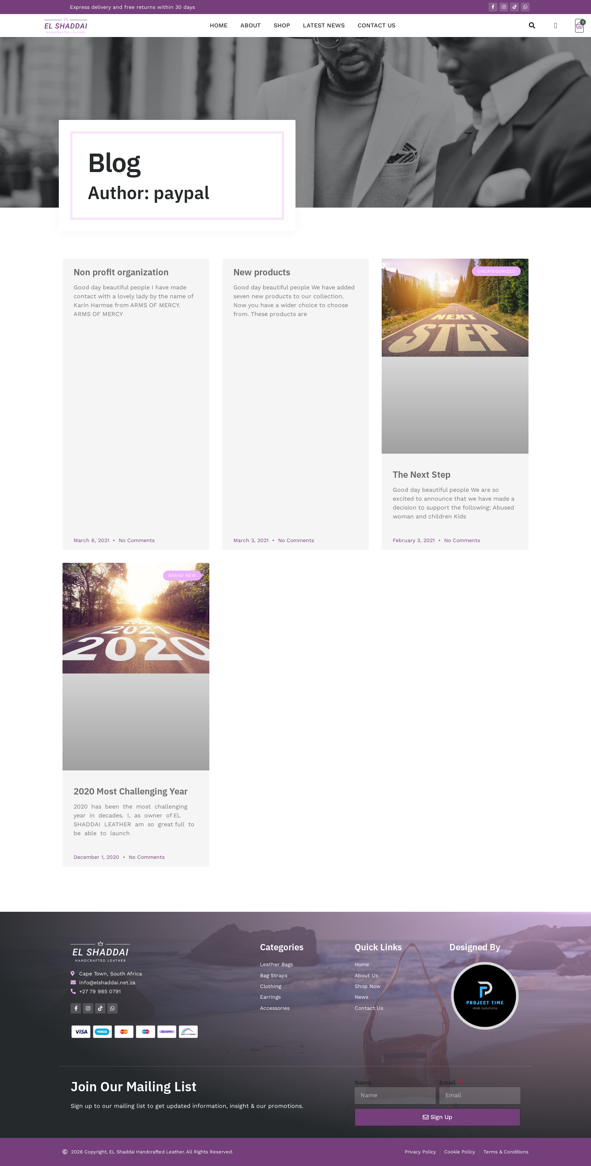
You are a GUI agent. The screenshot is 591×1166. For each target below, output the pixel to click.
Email (448, 1082)
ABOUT (250, 25)
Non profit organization (121, 272)
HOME (218, 25)
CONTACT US (376, 25)
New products (261, 272)
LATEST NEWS (324, 25)
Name (363, 1082)
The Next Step (421, 474)
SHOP (282, 25)
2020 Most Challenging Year (131, 791)
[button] (532, 25)
